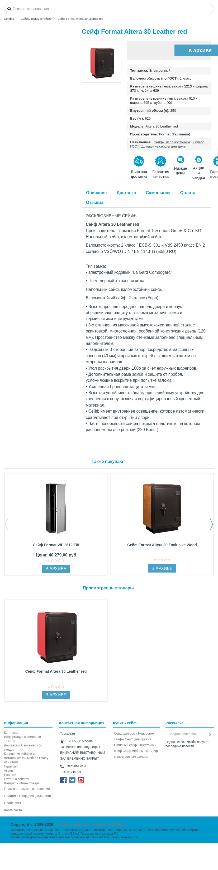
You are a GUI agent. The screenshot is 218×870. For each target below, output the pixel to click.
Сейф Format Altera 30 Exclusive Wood (162, 545)
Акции (8, 771)
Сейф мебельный (136, 751)
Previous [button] (6, 524)
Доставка (126, 192)
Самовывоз (158, 192)
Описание (96, 192)
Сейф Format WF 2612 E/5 (56, 545)
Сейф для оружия (138, 739)
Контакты (11, 733)
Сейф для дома (125, 733)
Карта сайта (13, 810)
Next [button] (211, 524)
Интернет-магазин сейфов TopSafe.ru (90, 824)
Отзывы (94, 202)
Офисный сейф (125, 745)
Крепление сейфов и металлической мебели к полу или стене (26, 758)
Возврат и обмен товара (22, 783)
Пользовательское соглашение (27, 789)
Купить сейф (124, 723)
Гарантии (10, 766)
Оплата (188, 192)
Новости (10, 775)
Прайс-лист (12, 803)
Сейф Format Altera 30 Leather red (56, 671)
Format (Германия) (174, 134)
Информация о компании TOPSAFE (22, 739)
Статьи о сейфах (16, 779)
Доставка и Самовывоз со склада (23, 747)
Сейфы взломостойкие (172, 142)
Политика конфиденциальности (27, 796)
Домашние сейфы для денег (164, 146)
